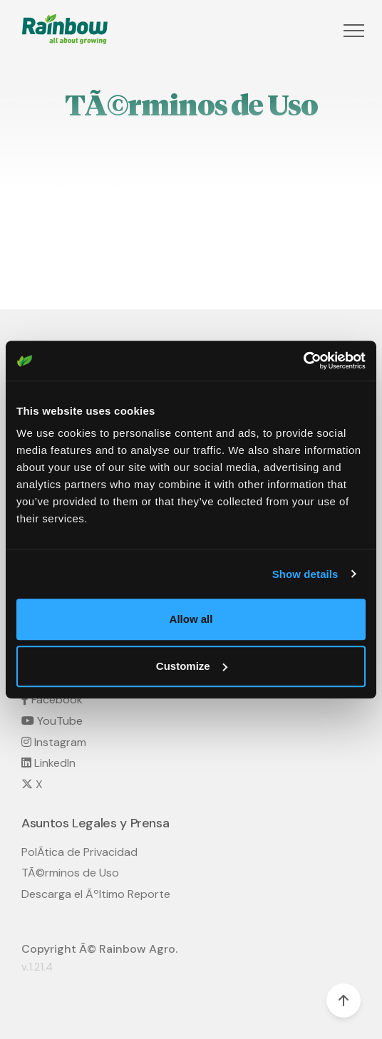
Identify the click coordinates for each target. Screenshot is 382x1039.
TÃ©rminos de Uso (70, 872)
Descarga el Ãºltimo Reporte (95, 893)
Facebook (52, 699)
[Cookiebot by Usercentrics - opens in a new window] (303, 360)
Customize (191, 666)
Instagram (53, 742)
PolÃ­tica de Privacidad (79, 851)
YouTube (52, 720)
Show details (305, 574)
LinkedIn (48, 762)
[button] (352, 30)
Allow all (191, 619)
